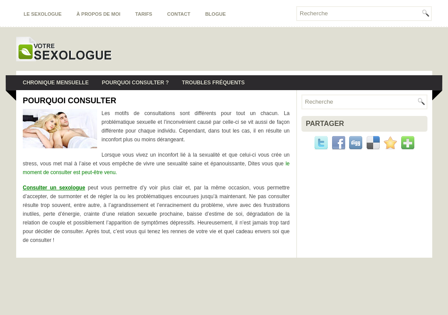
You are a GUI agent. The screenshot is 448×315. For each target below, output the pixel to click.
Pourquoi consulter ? (135, 83)
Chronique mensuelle (56, 83)
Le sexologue (43, 14)
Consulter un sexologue (54, 188)
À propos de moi (98, 14)
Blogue (215, 14)
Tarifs (143, 14)
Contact (178, 14)
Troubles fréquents (213, 83)
